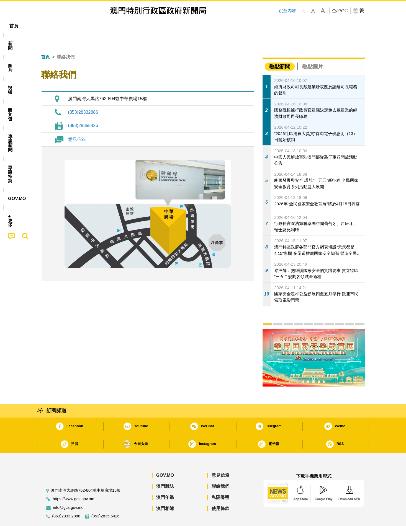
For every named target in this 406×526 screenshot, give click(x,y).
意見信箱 (77, 122)
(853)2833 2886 (66, 499)
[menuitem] (71, 26)
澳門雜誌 (165, 469)
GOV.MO (165, 458)
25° (342, 11)
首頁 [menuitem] (50, 26)
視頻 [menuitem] (111, 26)
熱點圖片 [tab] (312, 50)
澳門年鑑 (165, 480)
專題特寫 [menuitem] (188, 26)
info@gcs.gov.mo (68, 491)
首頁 (45, 40)
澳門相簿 (165, 491)
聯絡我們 (220, 469)
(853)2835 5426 (105, 499)
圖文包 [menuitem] (134, 26)
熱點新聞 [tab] (279, 50)
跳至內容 (287, 10)
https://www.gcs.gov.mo (73, 482)
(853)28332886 (83, 95)
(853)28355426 (83, 108)
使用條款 (220, 491)
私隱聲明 (220, 480)
